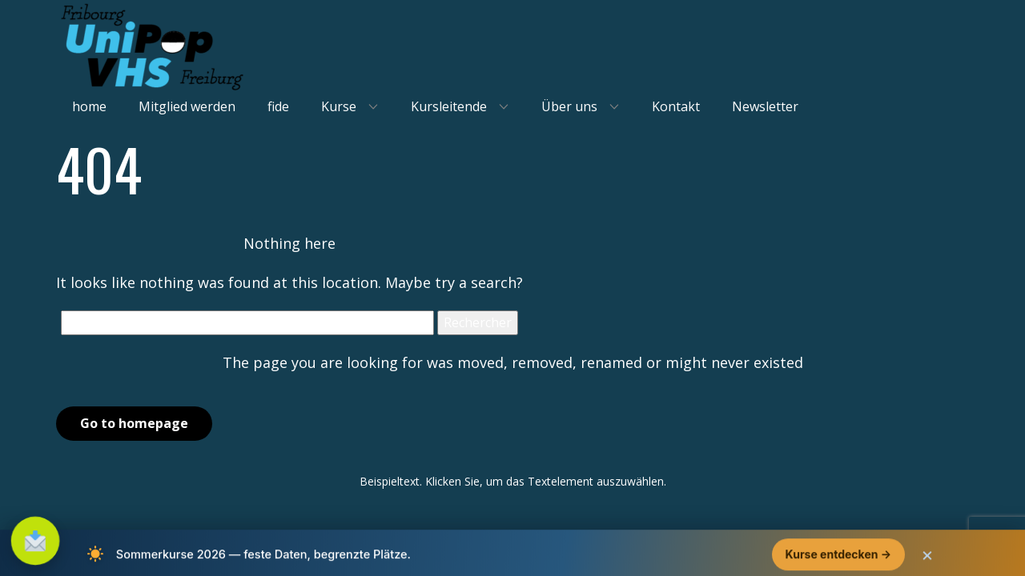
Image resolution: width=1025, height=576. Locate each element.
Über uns (569, 106)
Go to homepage (134, 423)
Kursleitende (449, 106)
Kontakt (676, 106)
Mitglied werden (187, 106)
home (89, 106)
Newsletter (765, 106)
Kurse (338, 106)
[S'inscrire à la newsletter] (35, 541)
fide (278, 106)
